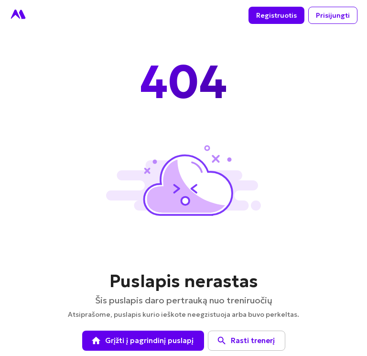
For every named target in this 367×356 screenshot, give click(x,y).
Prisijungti (333, 15)
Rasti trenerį (246, 340)
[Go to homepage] (18, 15)
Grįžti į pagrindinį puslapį (143, 341)
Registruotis (276, 15)
